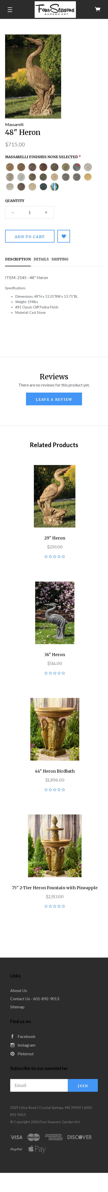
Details (41, 259)
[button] (10, 10)
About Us (18, 990)
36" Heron (54, 654)
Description (18, 259)
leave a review (54, 399)
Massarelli (14, 124)
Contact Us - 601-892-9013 (34, 998)
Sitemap (17, 1006)
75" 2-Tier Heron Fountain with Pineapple (55, 887)
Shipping (59, 259)
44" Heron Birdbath (55, 771)
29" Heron (54, 538)
